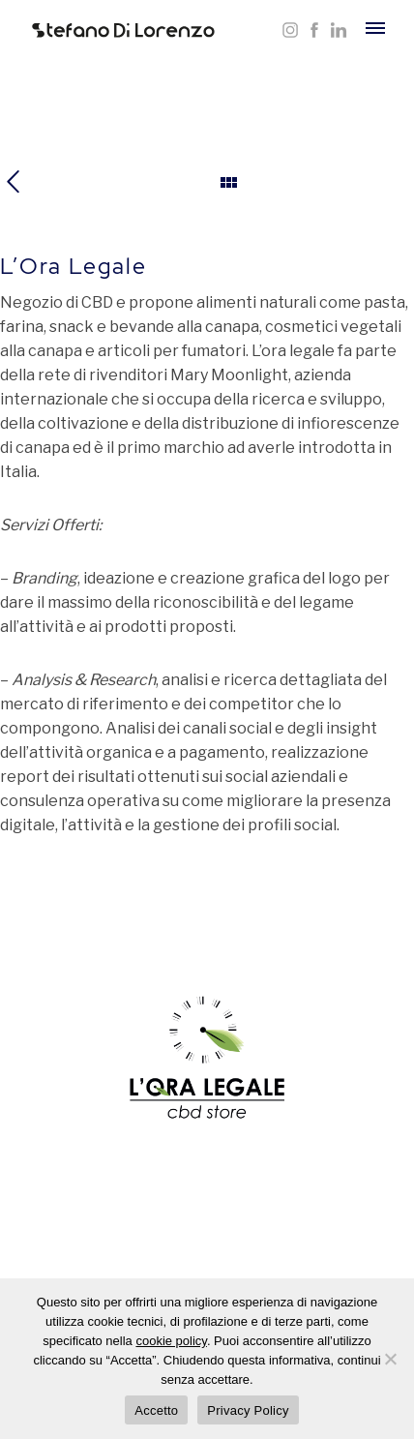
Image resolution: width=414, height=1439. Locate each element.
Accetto (156, 1410)
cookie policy (170, 1341)
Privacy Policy (247, 1410)
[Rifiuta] (389, 1358)
